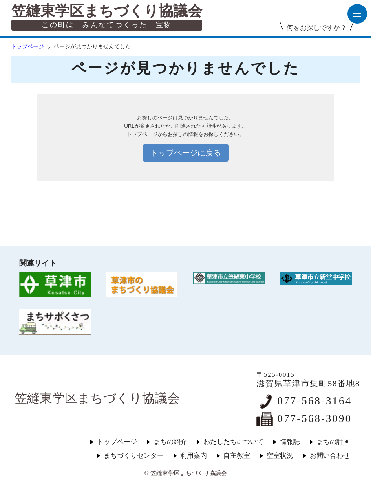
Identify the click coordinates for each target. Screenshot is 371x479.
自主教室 (236, 455)
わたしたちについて (233, 442)
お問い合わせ (330, 455)
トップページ (27, 47)
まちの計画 (333, 442)
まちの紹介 (170, 442)
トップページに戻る (185, 153)
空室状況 (280, 455)
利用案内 (193, 455)
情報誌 (290, 442)
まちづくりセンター (134, 455)
